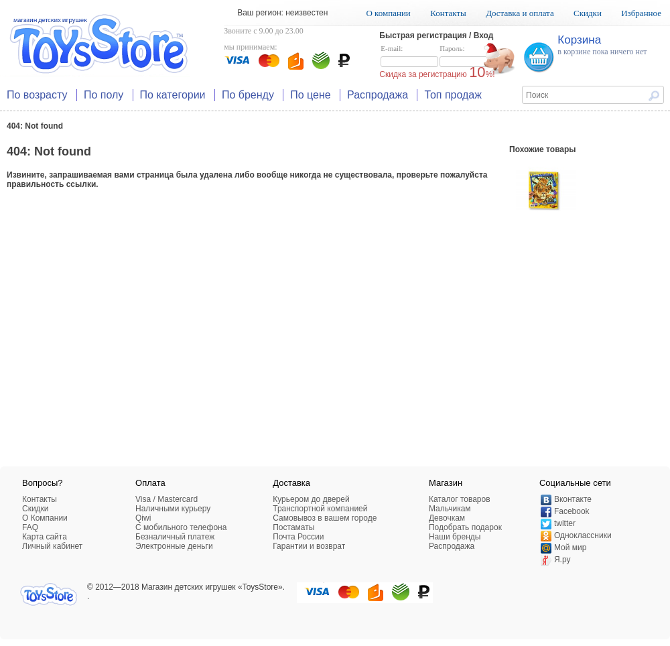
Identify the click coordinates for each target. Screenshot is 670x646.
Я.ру (562, 559)
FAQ (30, 527)
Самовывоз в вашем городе (325, 518)
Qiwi (143, 518)
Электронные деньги (174, 546)
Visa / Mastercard (166, 499)
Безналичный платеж (174, 536)
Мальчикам (450, 508)
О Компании (45, 518)
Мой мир (570, 547)
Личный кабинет (52, 546)
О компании (388, 13)
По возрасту (37, 95)
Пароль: (468, 56)
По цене (310, 95)
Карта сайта (44, 536)
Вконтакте (573, 499)
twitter (565, 523)
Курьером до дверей (311, 499)
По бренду (248, 95)
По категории (173, 95)
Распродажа (377, 95)
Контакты (448, 13)
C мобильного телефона (180, 527)
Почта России (298, 536)
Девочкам (447, 518)
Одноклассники (583, 535)
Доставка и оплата (520, 13)
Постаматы (293, 527)
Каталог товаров (459, 499)
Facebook (572, 511)
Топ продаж (453, 95)
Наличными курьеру (172, 508)
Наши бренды (454, 536)
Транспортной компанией (320, 508)
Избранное (641, 13)
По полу (103, 95)
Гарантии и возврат (309, 546)
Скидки (588, 13)
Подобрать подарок (465, 527)
